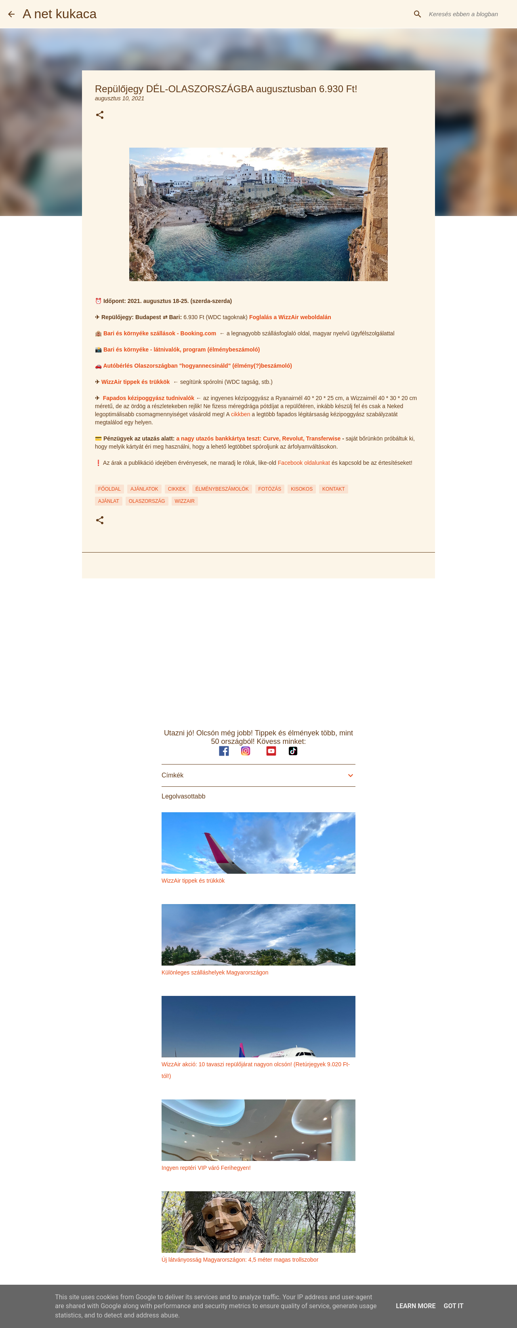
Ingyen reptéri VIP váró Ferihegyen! (206, 1168)
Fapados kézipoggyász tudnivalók (148, 398)
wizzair (185, 501)
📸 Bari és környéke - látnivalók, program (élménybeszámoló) (177, 349)
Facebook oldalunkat (304, 463)
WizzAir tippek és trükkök (135, 382)
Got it (453, 1306)
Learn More (415, 1306)
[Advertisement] (258, 647)
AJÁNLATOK (144, 489)
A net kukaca (60, 13)
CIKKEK (177, 489)
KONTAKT (333, 489)
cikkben (240, 414)
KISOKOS (302, 489)
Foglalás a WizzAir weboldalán (291, 317)
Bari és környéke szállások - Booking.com (159, 333)
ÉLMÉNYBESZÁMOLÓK (222, 489)
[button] (100, 115)
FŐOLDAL (109, 489)
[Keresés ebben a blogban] (468, 14)
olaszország (147, 501)
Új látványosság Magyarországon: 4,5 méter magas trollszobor (240, 1259)
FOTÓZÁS (270, 489)
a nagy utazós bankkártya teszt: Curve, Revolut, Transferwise (258, 438)
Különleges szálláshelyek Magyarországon (215, 972)
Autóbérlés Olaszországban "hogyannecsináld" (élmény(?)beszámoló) (197, 365)
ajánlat (108, 501)
